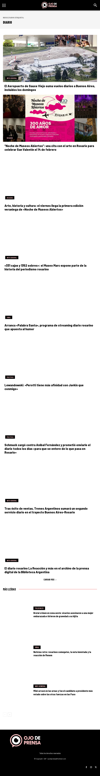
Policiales (39, 608)
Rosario (10, 138)
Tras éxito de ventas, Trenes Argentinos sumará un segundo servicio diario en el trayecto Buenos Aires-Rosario (46, 510)
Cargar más (50, 579)
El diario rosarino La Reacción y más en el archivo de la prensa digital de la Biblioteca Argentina (46, 570)
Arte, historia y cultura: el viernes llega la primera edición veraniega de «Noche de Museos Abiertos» (43, 207)
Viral (9, 317)
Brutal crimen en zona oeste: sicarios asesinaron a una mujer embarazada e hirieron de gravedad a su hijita (63, 614)
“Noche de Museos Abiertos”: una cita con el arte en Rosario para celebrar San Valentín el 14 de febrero (49, 147)
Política (10, 377)
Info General (12, 78)
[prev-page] (5, 714)
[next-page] (9, 714)
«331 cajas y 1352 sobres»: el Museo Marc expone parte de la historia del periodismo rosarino (45, 267)
